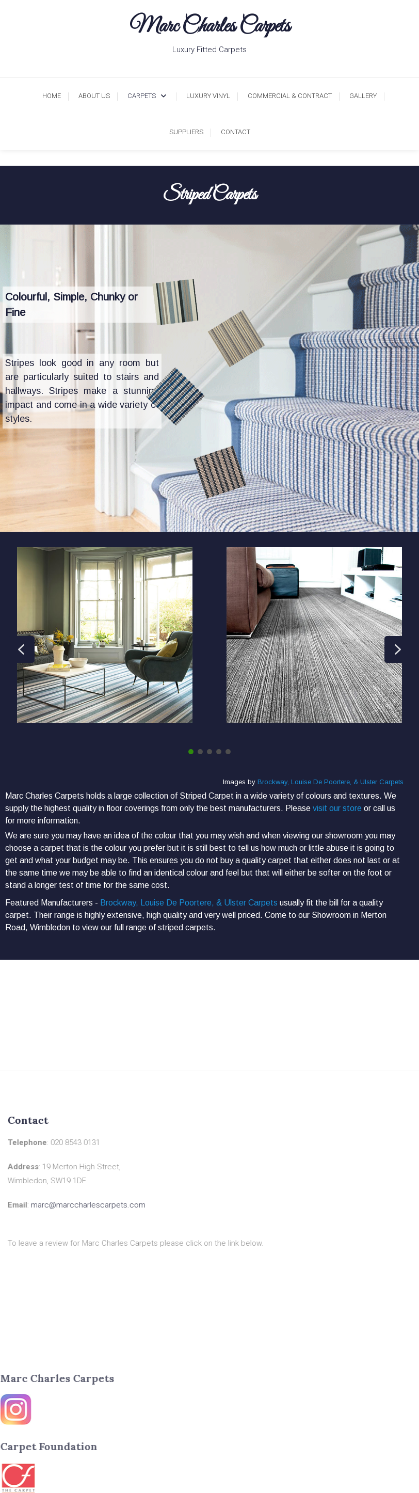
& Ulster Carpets (378, 782)
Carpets (141, 96)
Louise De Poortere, (321, 782)
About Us (94, 96)
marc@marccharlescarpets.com (69, 1205)
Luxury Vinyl (208, 96)
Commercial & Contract (290, 96)
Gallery (363, 96)
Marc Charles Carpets (210, 26)
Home (51, 96)
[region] (209, 378)
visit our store (337, 808)
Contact (235, 132)
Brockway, (273, 782)
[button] (21, 649)
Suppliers (186, 132)
